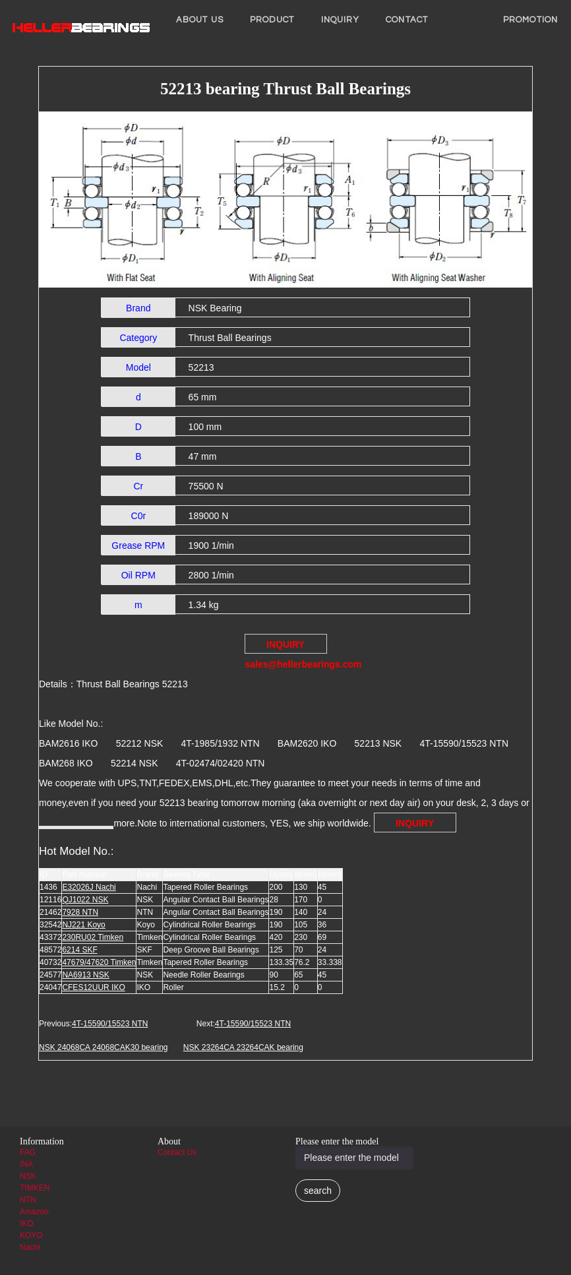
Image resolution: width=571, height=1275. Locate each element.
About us (200, 19)
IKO (27, 1223)
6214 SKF (79, 949)
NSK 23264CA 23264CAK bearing (243, 1047)
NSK (28, 1176)
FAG (28, 1152)
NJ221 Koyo (83, 924)
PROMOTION (530, 19)
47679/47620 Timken (99, 962)
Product (272, 19)
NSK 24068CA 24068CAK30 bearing (103, 1047)
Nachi (30, 1247)
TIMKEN (34, 1188)
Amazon (34, 1211)
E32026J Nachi (88, 887)
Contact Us (177, 1152)
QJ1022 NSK (85, 899)
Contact (407, 19)
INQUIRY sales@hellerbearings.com (286, 646)
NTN (28, 1199)
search (318, 1190)
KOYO (31, 1235)
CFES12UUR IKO (93, 987)
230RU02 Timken (92, 937)
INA (26, 1164)
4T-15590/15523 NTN (110, 1023)
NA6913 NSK (85, 975)
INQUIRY (340, 19)
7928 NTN (80, 912)
